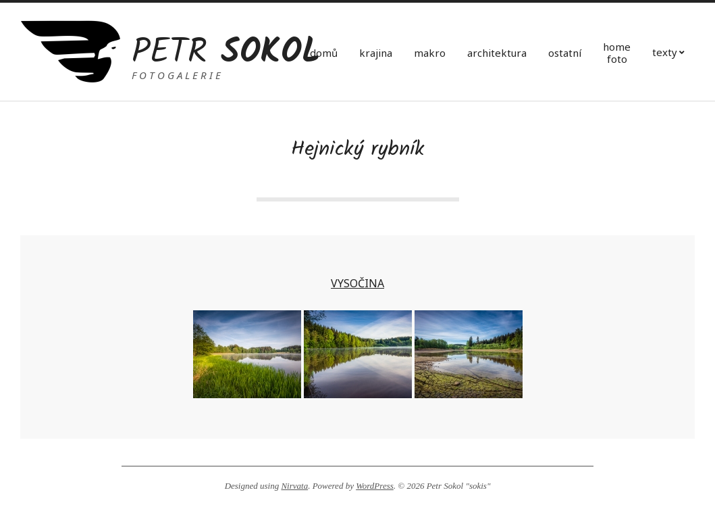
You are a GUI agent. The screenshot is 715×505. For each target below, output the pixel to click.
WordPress (375, 486)
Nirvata (294, 486)
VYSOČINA (357, 283)
